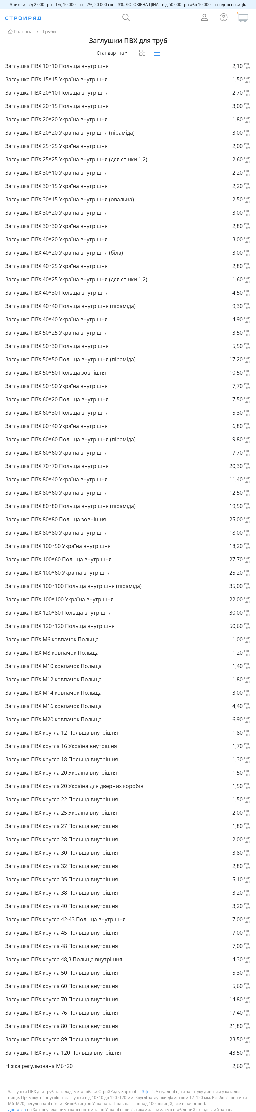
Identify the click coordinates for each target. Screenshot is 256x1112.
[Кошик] (243, 8)
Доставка (17, 1100)
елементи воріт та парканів (120, 1106)
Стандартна (110, 43)
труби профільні (75, 1106)
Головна (20, 22)
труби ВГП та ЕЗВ (166, 1106)
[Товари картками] (157, 43)
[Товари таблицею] (142, 43)
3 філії (148, 1082)
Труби (49, 22)
